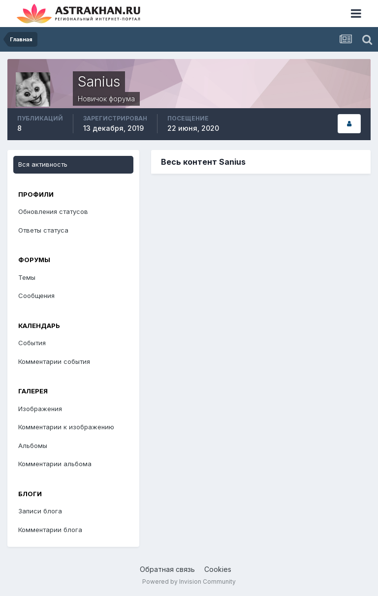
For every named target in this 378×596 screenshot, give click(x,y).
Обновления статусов (53, 211)
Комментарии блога (50, 530)
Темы (26, 277)
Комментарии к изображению (66, 427)
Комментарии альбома (55, 464)
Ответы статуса (43, 230)
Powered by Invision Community (189, 581)
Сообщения (36, 295)
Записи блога (40, 511)
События (32, 343)
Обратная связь (167, 569)
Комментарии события (54, 361)
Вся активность (42, 164)
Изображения (40, 409)
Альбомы (32, 445)
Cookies (217, 569)
